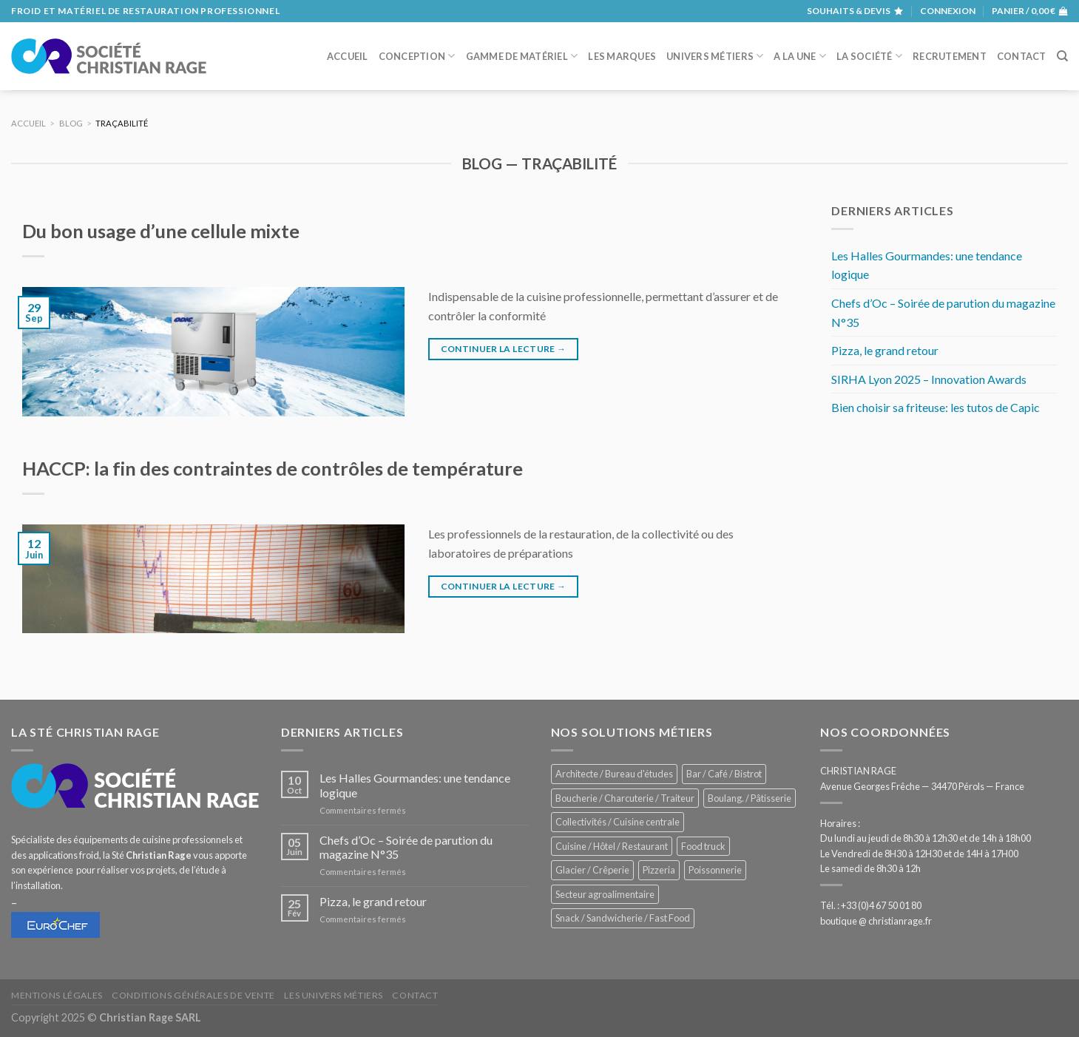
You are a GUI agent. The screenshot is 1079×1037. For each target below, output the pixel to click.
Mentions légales (57, 995)
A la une (800, 56)
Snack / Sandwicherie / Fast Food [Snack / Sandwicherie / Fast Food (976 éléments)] (622, 918)
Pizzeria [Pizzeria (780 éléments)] (659, 870)
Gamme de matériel (522, 56)
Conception (417, 56)
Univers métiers (714, 56)
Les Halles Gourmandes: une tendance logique (926, 265)
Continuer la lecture (503, 349)
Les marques (622, 56)
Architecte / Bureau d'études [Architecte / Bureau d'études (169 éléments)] (614, 774)
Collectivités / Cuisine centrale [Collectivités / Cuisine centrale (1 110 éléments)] (617, 822)
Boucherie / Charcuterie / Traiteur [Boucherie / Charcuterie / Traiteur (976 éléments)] (624, 798)
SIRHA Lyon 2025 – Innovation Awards (928, 379)
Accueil (347, 56)
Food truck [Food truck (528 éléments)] (703, 846)
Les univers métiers (333, 995)
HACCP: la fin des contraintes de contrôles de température (272, 468)
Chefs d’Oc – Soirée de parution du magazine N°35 (943, 312)
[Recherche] (1062, 56)
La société (869, 56)
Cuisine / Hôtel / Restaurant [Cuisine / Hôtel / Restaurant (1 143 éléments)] (611, 846)
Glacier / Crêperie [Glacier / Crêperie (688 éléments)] (592, 870)
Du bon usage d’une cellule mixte (161, 231)
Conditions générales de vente (193, 995)
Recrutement (950, 56)
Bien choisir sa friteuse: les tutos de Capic (935, 407)
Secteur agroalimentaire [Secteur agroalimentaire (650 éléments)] (604, 894)
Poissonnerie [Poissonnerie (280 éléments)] (715, 870)
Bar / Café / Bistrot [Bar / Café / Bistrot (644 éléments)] (724, 774)
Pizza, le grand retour (884, 350)
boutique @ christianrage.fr (876, 921)
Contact (1021, 56)
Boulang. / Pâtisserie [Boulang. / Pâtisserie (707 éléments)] (749, 798)
